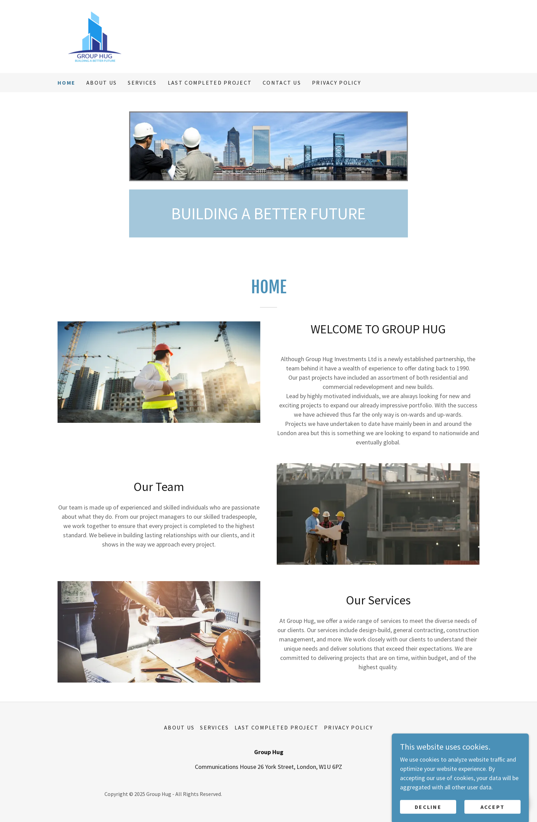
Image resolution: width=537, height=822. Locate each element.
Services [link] (142, 82)
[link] (129, 36)
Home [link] (66, 82)
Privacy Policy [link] (336, 82)
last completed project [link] (210, 82)
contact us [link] (282, 82)
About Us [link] (101, 82)
